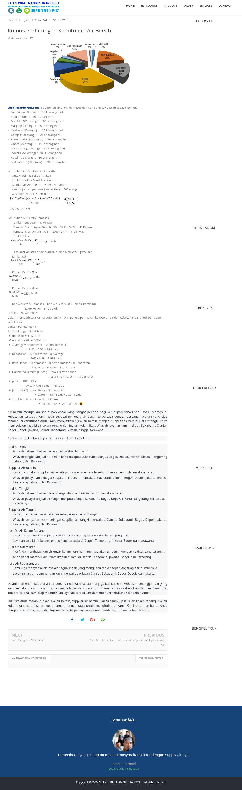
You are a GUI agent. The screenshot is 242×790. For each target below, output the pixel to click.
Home (130, 5)
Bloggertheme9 (17, 786)
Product (170, 5)
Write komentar (151, 658)
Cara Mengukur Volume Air (28, 640)
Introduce (149, 5)
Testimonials (122, 719)
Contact (225, 5)
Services (205, 5)
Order (188, 5)
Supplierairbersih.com (23, 107)
